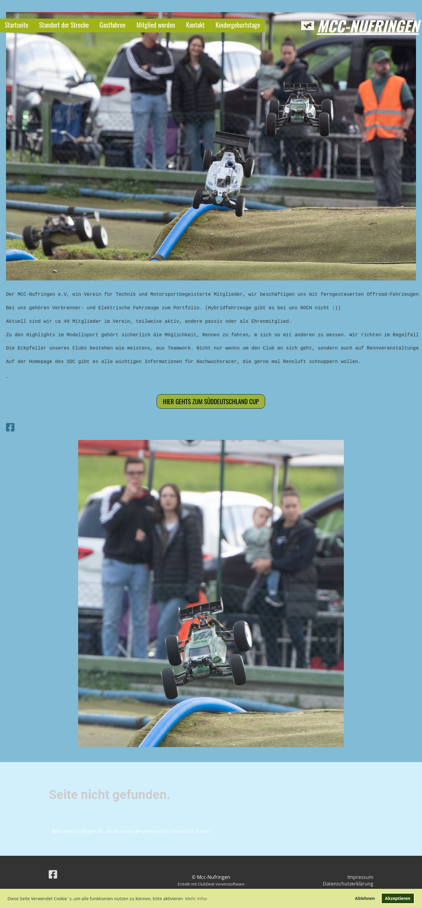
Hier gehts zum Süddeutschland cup (211, 401)
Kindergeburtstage (238, 24)
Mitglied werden (155, 24)
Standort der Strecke (64, 24)
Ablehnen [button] (365, 898)
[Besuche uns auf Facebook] (10, 427)
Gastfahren (112, 24)
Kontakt (195, 24)
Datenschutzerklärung (348, 883)
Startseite (16, 24)
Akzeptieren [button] (397, 898)
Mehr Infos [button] (196, 898)
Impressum (360, 877)
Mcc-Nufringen (368, 25)
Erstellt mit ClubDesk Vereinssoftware (211, 884)
